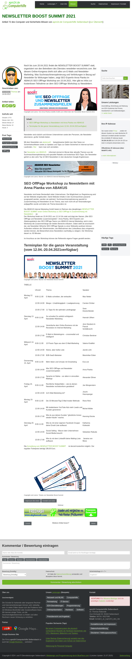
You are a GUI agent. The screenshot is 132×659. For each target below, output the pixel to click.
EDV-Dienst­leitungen (55, 606)
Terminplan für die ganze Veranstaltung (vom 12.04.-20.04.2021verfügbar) (58, 126)
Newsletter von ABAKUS (36, 152)
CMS (104, 245)
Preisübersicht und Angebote (58, 616)
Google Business (15, 642)
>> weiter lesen (107, 113)
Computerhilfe (72, 597)
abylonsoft (47, 142)
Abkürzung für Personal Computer (59, 646)
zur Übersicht (96, 22)
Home (42, 4)
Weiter (93, 523)
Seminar (105, 249)
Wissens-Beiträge (110, 598)
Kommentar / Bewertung (10, 556)
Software (80, 610)
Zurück (27, 523)
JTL (109, 245)
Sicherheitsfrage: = (98, 571)
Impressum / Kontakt (118, 4)
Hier (34, 147)
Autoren (102, 601)
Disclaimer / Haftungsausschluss (103, 633)
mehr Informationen (109, 155)
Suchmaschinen (119, 245)
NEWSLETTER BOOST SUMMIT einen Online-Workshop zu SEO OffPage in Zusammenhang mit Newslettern (59, 211)
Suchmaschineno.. (10, 147)
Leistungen (52, 4)
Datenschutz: (50, 571)
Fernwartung (52, 602)
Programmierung (73, 606)
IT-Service (64, 602)
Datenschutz (103, 4)
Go (125, 78)
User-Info (63, 4)
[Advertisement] (66, 45)
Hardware (69, 610)
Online (14, 143)
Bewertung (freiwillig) (9, 571)
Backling (114, 249)
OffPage (6, 151)
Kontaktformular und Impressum (103, 624)
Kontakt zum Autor (49, 501)
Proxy (115, 131)
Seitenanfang (125, 655)
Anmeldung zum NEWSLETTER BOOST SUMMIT (46, 446)
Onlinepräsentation (54, 610)
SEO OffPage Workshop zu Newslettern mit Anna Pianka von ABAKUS (56, 123)
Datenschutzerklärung (63, 574)
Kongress (6, 143)
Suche (93, 4)
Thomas (14, 92)
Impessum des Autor (32, 501)
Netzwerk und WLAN (55, 597)
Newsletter (7, 139)
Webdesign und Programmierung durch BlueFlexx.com (67, 655)
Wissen (73, 4)
